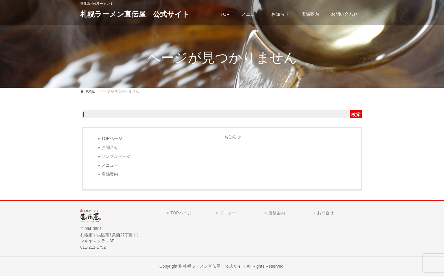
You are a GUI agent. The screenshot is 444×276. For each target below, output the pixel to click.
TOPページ (111, 138)
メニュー (109, 165)
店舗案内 (109, 174)
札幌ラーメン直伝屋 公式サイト (134, 14)
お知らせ (232, 137)
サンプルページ (116, 156)
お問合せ (109, 147)
